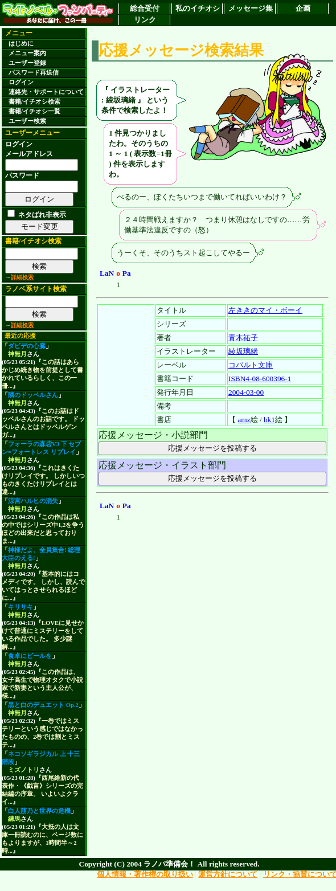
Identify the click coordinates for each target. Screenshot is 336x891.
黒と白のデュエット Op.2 (43, 705)
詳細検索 (22, 277)
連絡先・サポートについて (46, 92)
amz (243, 419)
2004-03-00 (246, 392)
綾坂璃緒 (243, 351)
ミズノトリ (23, 770)
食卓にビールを (30, 656)
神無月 (17, 354)
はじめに (21, 43)
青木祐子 (243, 337)
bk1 (269, 419)
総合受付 (144, 8)
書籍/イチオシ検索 (34, 102)
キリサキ (20, 607)
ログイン (21, 82)
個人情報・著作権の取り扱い (145, 874)
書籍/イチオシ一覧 (34, 111)
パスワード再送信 (34, 73)
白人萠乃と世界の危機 (39, 811)
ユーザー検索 (27, 121)
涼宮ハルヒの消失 (33, 501)
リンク (145, 19)
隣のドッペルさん (33, 395)
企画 (303, 8)
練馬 (14, 819)
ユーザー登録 (27, 63)
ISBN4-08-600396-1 (259, 378)
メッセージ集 (250, 8)
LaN (107, 273)
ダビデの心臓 (27, 346)
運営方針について (227, 874)
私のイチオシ (197, 8)
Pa (126, 273)
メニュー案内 (27, 53)
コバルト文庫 (250, 365)
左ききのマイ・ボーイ (265, 310)
